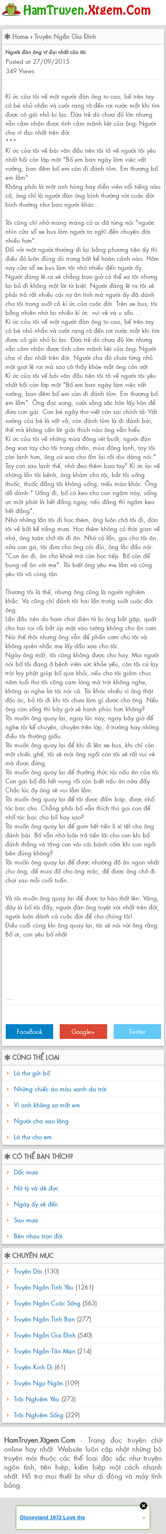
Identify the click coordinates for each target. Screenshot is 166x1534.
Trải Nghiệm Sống (38, 1414)
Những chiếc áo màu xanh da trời (60, 1088)
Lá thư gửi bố (32, 1072)
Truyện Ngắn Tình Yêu (44, 1287)
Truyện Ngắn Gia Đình (65, 36)
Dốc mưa (25, 1172)
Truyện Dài (28, 1271)
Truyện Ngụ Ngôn (38, 1382)
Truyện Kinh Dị (33, 1366)
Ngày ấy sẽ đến (35, 1203)
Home (20, 36)
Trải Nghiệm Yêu (36, 1398)
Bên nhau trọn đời (37, 1235)
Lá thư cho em (33, 1136)
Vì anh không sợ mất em (47, 1104)
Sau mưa (25, 1219)
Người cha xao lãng (41, 1120)
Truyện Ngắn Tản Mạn (44, 1350)
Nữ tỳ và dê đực (35, 1187)
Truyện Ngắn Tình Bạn (44, 1319)
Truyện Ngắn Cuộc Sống (47, 1303)
